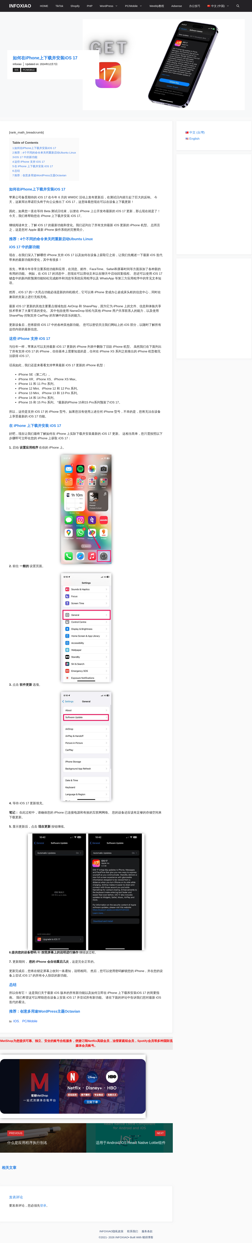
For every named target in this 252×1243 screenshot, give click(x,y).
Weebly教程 (156, 5)
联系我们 (132, 1231)
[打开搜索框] (238, 6)
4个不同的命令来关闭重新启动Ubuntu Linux (56, 239)
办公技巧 (194, 5)
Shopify (75, 5)
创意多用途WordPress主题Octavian (50, 1011)
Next (160, 1133)
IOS (16, 70)
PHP (89, 5)
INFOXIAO (20, 5)
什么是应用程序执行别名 (27, 1143)
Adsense (176, 5)
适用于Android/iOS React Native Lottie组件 (130, 1143)
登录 (43, 1205)
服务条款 (147, 1231)
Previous (15, 1133)
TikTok (59, 5)
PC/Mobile (135, 6)
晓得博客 (147, 1237)
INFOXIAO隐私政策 (111, 1231)
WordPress (110, 6)
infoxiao (17, 64)
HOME (44, 5)
